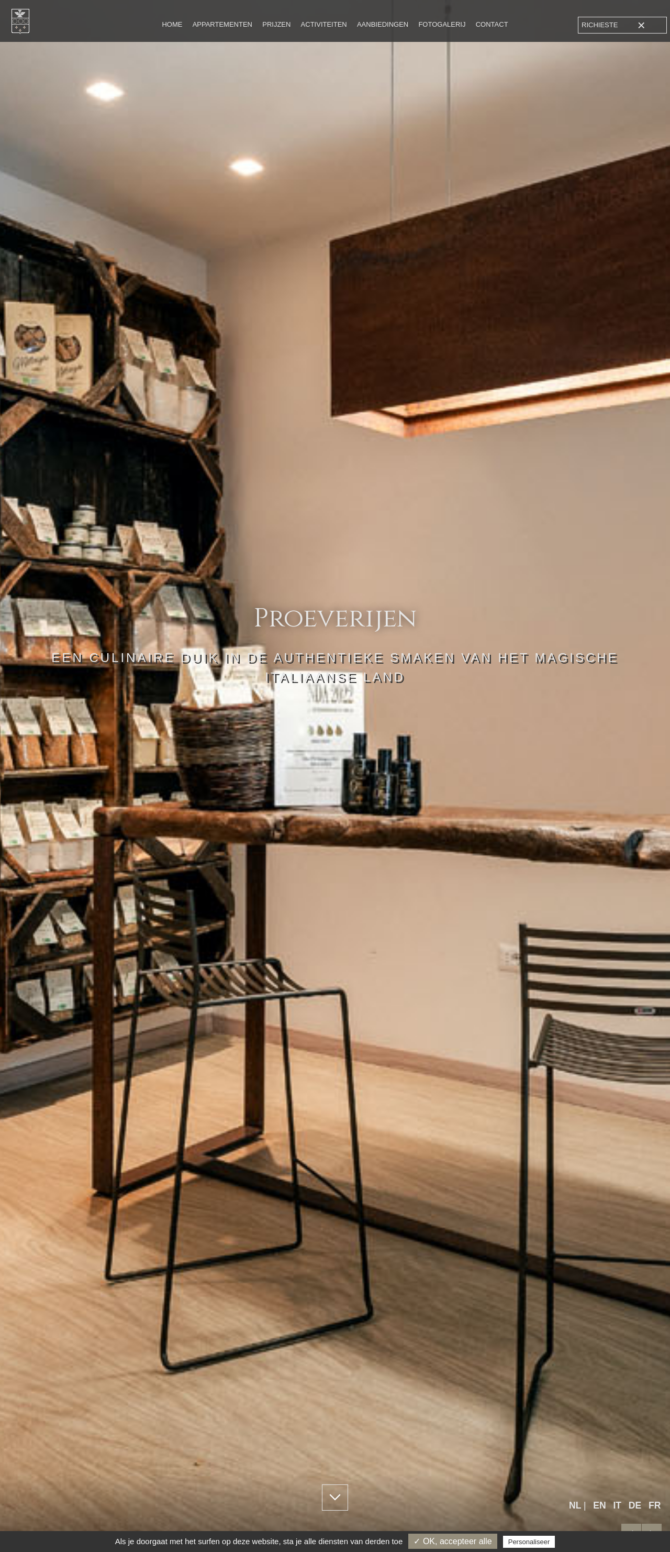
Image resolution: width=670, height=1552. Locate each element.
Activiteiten (324, 24)
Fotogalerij (441, 24)
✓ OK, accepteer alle (453, 1541)
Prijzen (276, 24)
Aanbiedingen (382, 24)
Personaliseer (529, 1542)
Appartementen (222, 24)
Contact (492, 24)
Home (172, 24)
